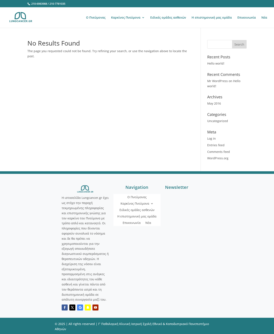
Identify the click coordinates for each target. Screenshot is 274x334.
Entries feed (216, 145)
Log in (211, 138)
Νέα (264, 17)
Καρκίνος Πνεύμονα (125, 17)
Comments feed (218, 152)
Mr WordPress (217, 81)
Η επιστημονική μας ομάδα (212, 17)
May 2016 (214, 103)
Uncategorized (217, 121)
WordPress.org (217, 158)
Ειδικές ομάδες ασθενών (168, 17)
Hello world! (215, 63)
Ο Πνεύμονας (96, 17)
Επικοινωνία (246, 17)
